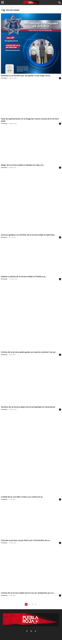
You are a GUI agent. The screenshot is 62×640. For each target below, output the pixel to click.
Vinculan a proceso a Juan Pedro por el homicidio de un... (26, 540)
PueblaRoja (4, 78)
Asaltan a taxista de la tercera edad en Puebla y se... (23, 276)
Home (2, 7)
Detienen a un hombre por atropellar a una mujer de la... (26, 75)
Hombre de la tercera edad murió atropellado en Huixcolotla (28, 407)
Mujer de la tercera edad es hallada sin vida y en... (22, 165)
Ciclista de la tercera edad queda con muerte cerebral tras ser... (29, 352)
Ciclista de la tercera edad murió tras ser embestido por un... (28, 593)
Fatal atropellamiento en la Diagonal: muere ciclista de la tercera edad (30, 120)
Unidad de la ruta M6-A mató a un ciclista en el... (22, 497)
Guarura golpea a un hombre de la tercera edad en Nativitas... (28, 235)
